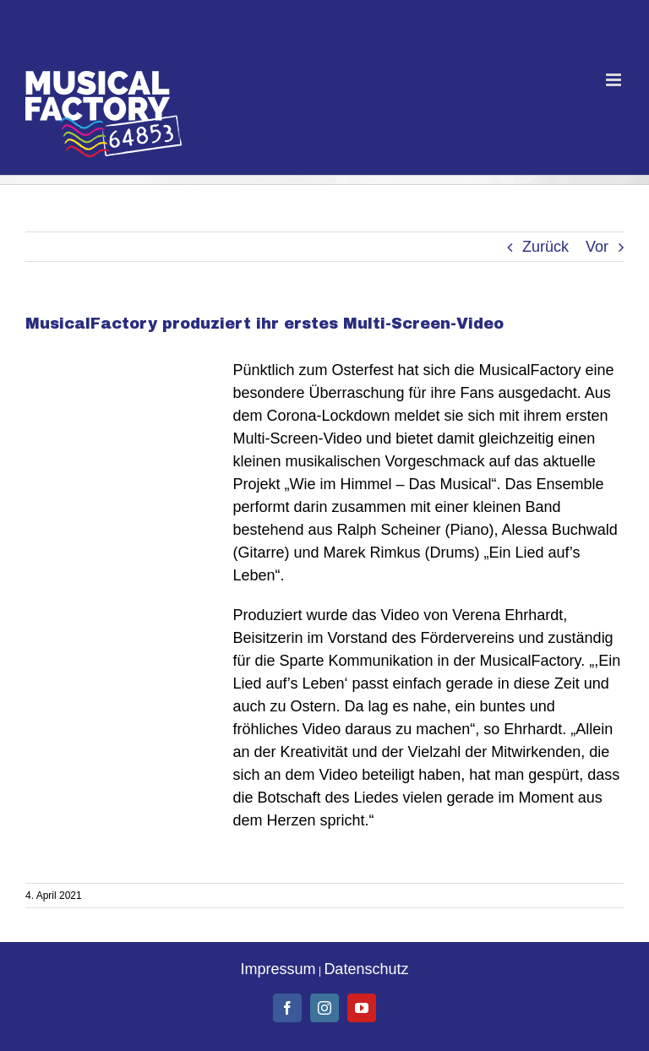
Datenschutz (366, 969)
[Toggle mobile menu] (615, 80)
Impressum (278, 969)
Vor (597, 246)
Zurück (545, 246)
